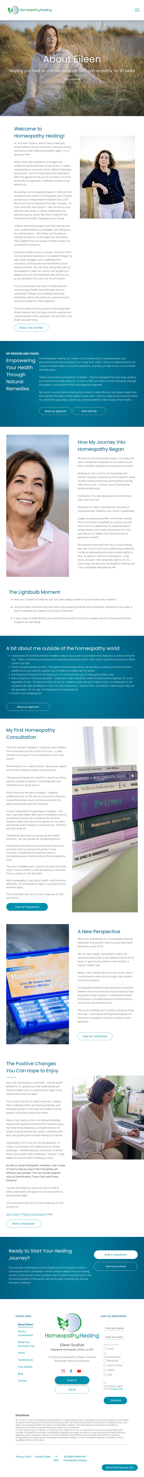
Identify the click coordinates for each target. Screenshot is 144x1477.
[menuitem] (29, 1324)
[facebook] (71, 1371)
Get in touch (13, 1214)
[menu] (137, 10)
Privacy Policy (116, 1388)
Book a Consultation (34, 1214)
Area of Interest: (111, 1344)
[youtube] (79, 1371)
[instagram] (63, 1371)
